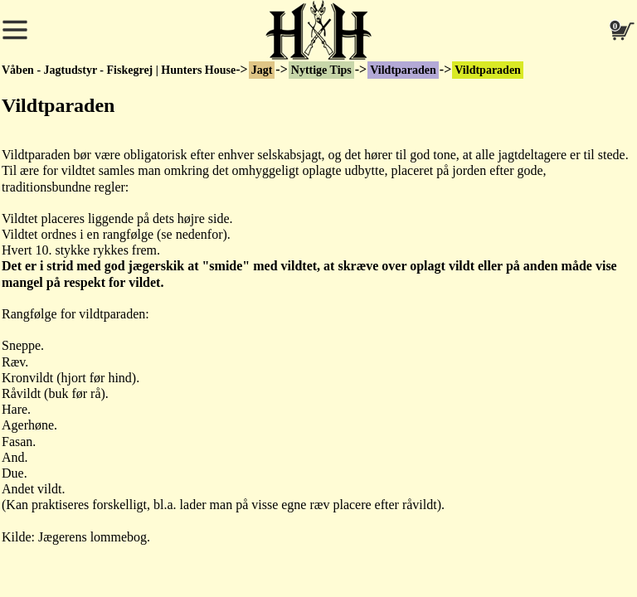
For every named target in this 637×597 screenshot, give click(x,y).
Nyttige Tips (321, 70)
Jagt (262, 70)
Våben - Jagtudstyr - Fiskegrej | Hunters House (119, 70)
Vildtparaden (403, 70)
